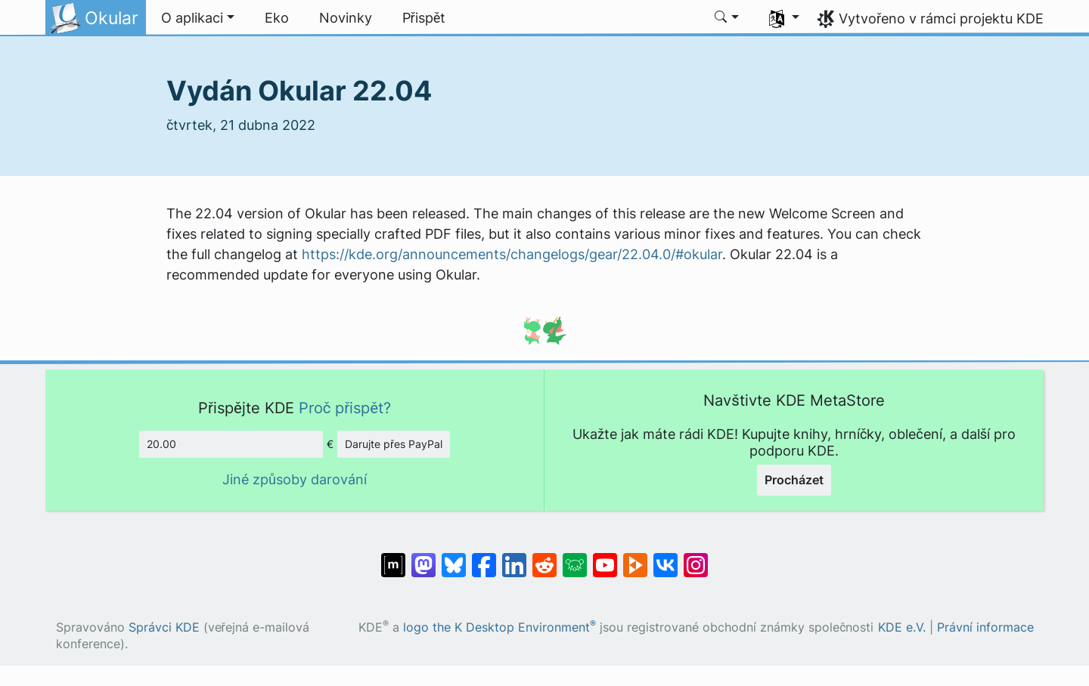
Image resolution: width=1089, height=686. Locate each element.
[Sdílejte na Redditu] (544, 557)
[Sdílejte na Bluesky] (454, 557)
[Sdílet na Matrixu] (393, 557)
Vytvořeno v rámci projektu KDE (941, 18)
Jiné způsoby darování (294, 479)
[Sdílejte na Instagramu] (696, 557)
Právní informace (985, 627)
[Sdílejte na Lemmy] (575, 557)
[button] (198, 18)
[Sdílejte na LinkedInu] (514, 557)
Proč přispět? (345, 407)
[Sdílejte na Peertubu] (635, 557)
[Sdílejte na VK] (665, 557)
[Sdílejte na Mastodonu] (423, 557)
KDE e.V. (902, 627)
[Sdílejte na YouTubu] (605, 557)
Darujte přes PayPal (393, 443)
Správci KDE (164, 627)
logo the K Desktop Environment (499, 627)
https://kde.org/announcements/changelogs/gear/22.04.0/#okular (512, 254)
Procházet (794, 479)
